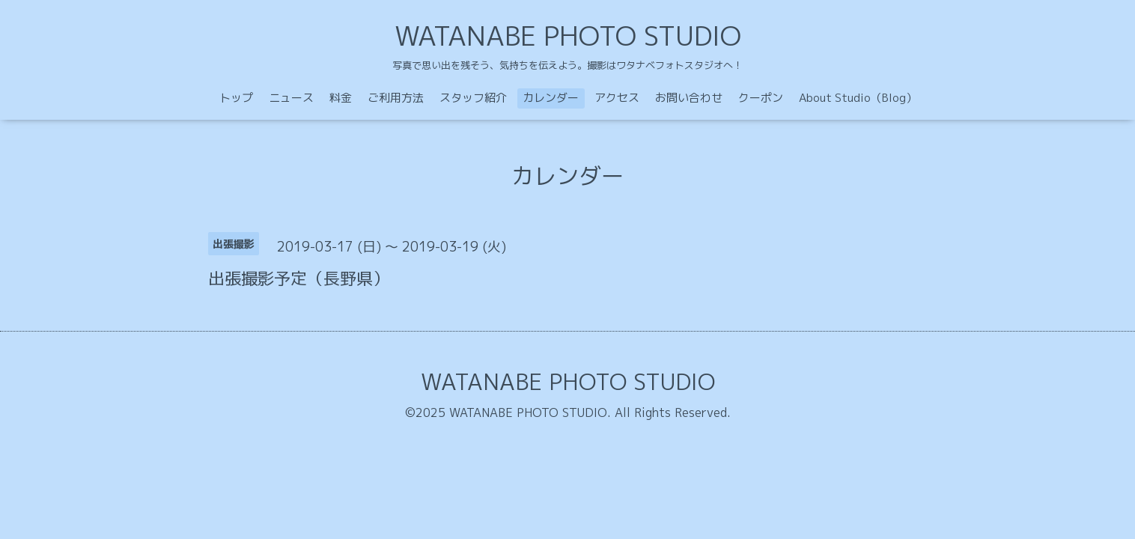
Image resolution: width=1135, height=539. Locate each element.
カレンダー (551, 98)
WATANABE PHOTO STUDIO (568, 35)
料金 (340, 98)
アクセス (616, 98)
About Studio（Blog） (858, 98)
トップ (236, 98)
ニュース (291, 98)
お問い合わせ (688, 98)
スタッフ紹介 (473, 98)
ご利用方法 (396, 98)
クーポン (760, 98)
